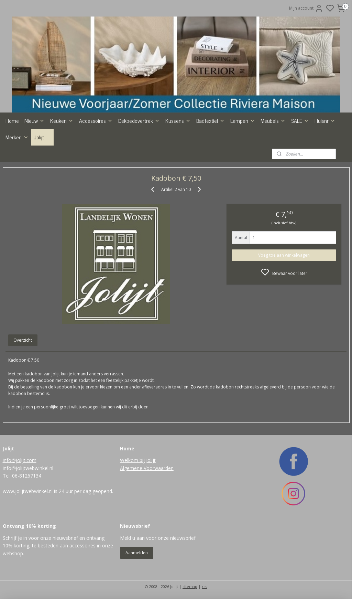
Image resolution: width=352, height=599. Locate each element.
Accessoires (96, 120)
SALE (300, 120)
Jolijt (42, 136)
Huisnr (325, 120)
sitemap (190, 586)
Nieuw (34, 120)
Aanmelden (136, 553)
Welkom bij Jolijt (138, 460)
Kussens (178, 120)
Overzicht (22, 340)
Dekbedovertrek (139, 120)
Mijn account (306, 8)
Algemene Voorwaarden (147, 468)
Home (12, 120)
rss (204, 586)
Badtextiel (210, 120)
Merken (17, 136)
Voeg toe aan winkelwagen (284, 255)
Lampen (242, 120)
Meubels (273, 120)
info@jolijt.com (19, 460)
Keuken (62, 120)
